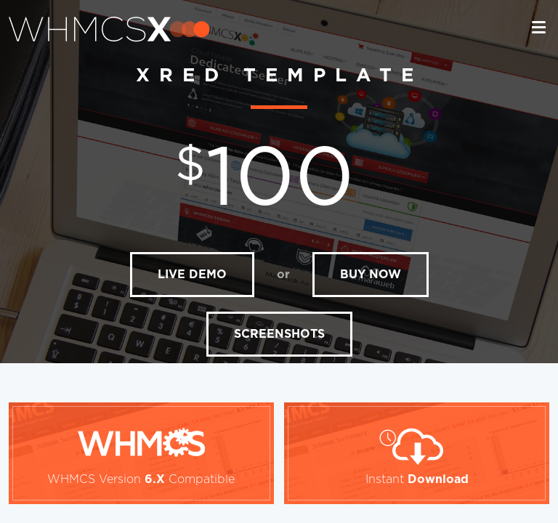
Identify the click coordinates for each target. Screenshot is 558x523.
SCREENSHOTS (279, 334)
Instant (417, 479)
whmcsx (110, 29)
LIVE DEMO (192, 274)
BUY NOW (370, 274)
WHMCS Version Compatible (141, 479)
